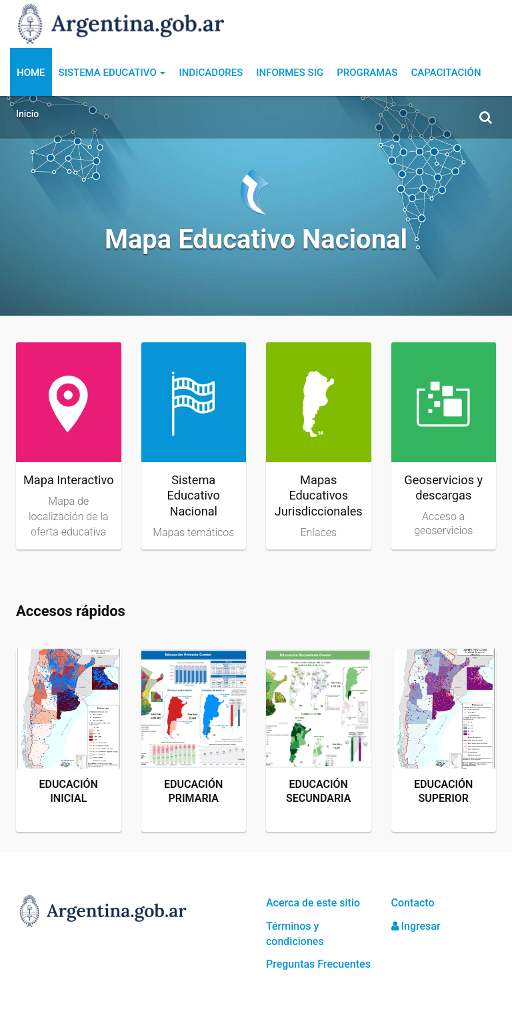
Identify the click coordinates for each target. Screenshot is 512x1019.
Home (31, 73)
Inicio (27, 114)
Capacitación (446, 73)
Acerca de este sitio (313, 902)
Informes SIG (289, 73)
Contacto (413, 902)
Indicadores (211, 73)
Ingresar (416, 926)
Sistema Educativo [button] (112, 73)
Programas (367, 73)
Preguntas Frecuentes (318, 964)
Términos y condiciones (295, 934)
